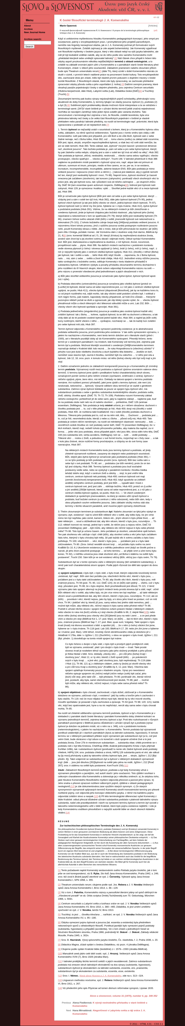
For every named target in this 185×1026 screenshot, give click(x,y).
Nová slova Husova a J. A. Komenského (100, 975)
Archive (28, 29)
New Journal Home (34, 32)
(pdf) (155, 30)
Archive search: (33, 39)
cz (158, 17)
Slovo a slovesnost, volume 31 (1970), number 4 (116, 996)
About (27, 25)
